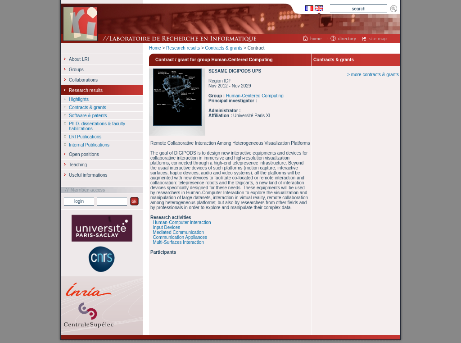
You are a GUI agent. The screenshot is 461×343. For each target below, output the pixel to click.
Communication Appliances (180, 237)
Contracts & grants (224, 48)
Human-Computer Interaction (182, 222)
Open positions (84, 154)
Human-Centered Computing (255, 95)
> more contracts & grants (373, 74)
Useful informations (88, 175)
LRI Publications (85, 136)
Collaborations (83, 80)
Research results (183, 48)
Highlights (79, 99)
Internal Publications (89, 144)
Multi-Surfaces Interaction (178, 242)
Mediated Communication (178, 232)
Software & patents (88, 115)
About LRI (79, 59)
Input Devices (167, 227)
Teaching (78, 164)
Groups (76, 69)
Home (155, 48)
